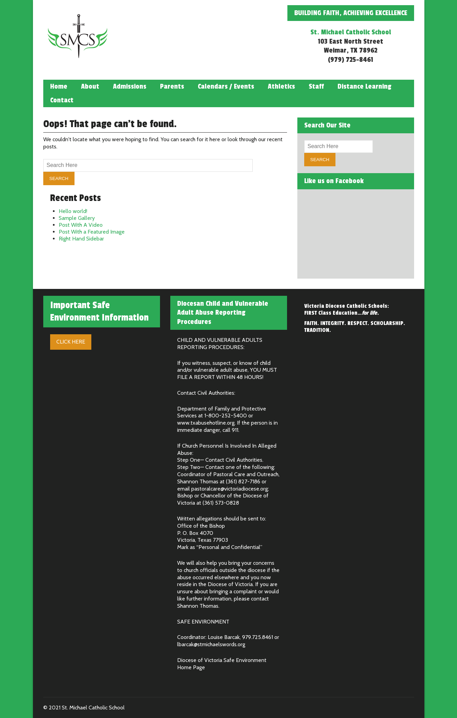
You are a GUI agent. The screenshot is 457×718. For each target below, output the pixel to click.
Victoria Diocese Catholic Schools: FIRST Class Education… (346, 309)
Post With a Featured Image (92, 231)
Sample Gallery (77, 218)
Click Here (70, 341)
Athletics (281, 86)
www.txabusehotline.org (206, 422)
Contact (61, 100)
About (90, 86)
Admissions (129, 86)
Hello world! (73, 211)
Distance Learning (364, 86)
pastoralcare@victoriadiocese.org (229, 488)
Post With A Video (81, 225)
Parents (172, 86)
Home (58, 86)
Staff (316, 86)
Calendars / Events (226, 86)
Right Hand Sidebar (81, 238)
